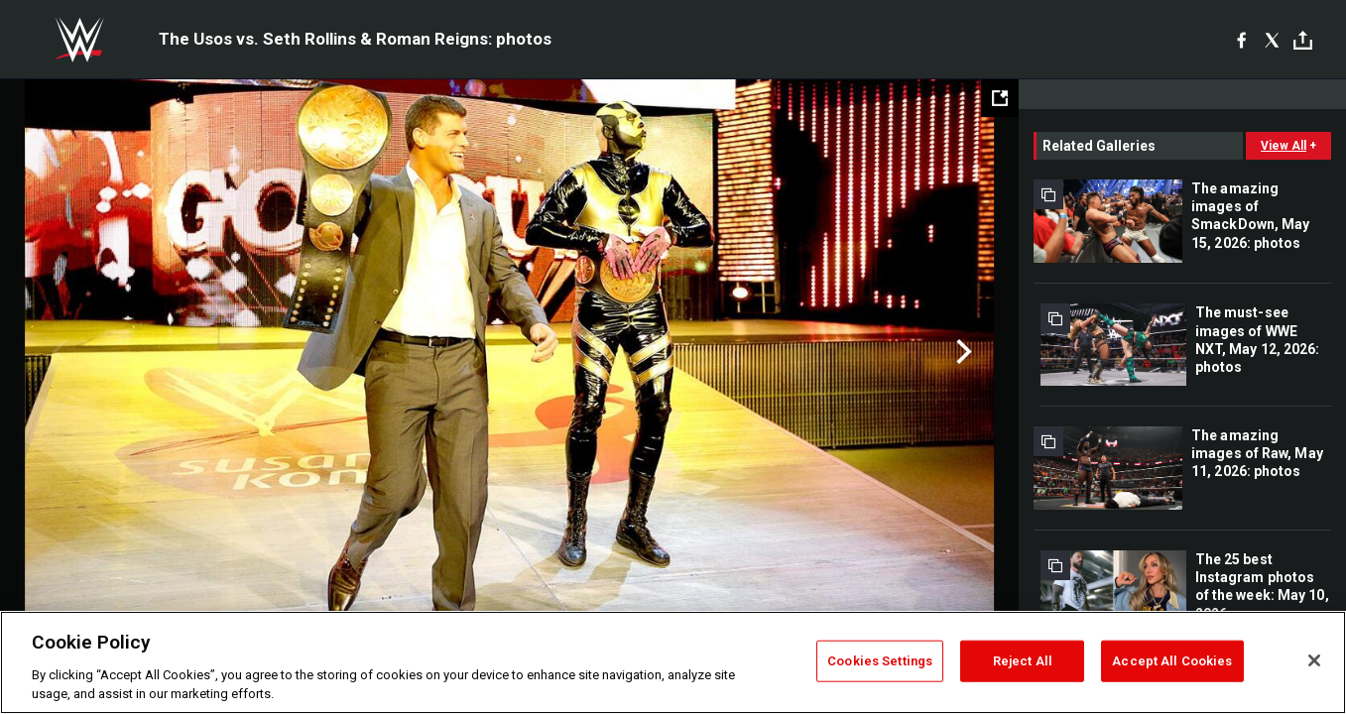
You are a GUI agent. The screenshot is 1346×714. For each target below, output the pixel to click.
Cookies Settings (879, 661)
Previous (57, 352)
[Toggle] (1302, 40)
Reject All (1022, 661)
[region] (673, 662)
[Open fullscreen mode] (1000, 98)
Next (961, 352)
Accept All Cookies (1172, 661)
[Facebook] (1241, 40)
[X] (1272, 40)
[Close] (1314, 660)
